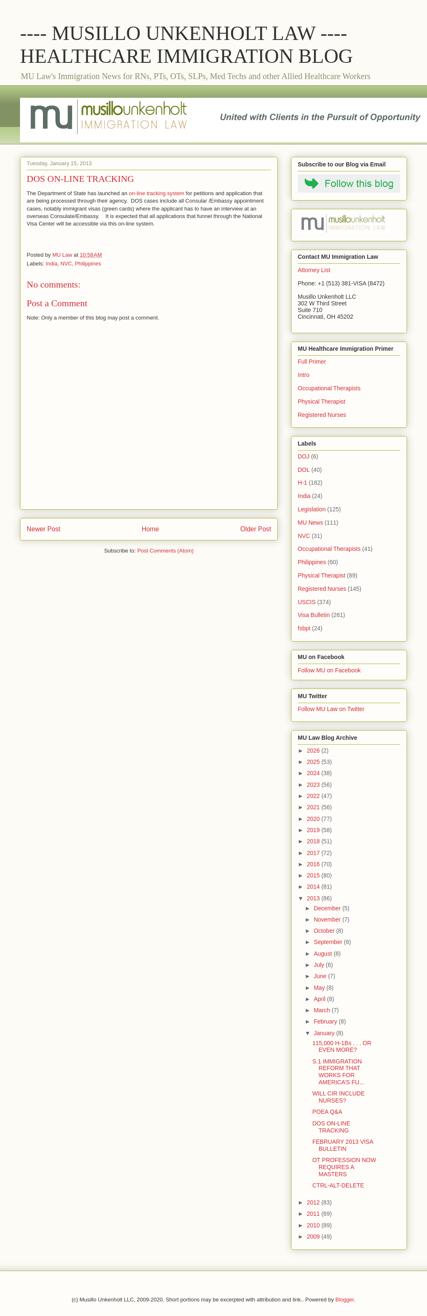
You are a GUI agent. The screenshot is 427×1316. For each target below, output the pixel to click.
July (320, 965)
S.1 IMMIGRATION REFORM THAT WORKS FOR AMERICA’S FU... (338, 1072)
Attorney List (314, 270)
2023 (314, 784)
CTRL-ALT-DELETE (338, 1185)
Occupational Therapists (329, 388)
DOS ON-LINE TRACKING (331, 1127)
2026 (314, 750)
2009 (314, 1236)
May (320, 987)
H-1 (302, 482)
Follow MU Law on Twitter (331, 709)
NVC (66, 263)
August (323, 953)
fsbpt (304, 628)
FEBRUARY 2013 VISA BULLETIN (342, 1145)
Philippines (88, 263)
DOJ (303, 456)
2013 (314, 898)
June (321, 976)
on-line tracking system (156, 193)
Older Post (255, 529)
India (52, 263)
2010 (314, 1225)
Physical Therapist (321, 401)
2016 (314, 864)
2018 (314, 841)
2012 (314, 1202)
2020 (314, 818)
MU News (310, 522)
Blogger (344, 1299)
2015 (314, 875)
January (325, 1033)
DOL (304, 469)
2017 (314, 853)
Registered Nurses (322, 414)
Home (150, 529)
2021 (314, 807)
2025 (314, 761)
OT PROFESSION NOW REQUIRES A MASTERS (344, 1167)
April (320, 999)
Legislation (312, 509)
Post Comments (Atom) (165, 551)
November (328, 919)
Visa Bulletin (314, 615)
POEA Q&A (327, 1111)
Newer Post (43, 529)
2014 (314, 886)
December (328, 908)
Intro (303, 375)
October (325, 930)
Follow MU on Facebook (329, 670)
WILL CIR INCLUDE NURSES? (338, 1097)
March (323, 1010)
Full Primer (312, 361)
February (326, 1021)
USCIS (307, 602)
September (329, 942)
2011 (314, 1213)
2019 (314, 830)
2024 (314, 773)
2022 (314, 796)
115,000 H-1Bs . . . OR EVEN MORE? (342, 1046)
